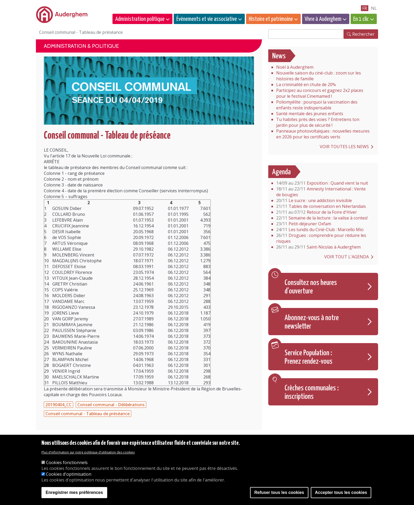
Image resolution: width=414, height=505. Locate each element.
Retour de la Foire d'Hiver (316, 212)
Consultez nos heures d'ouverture (311, 287)
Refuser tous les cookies (279, 493)
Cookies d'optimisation (68, 475)
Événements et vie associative (206, 19)
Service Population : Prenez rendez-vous (308, 357)
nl (374, 8)
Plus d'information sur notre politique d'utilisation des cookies (88, 453)
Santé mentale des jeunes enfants (309, 113)
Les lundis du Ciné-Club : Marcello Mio (320, 229)
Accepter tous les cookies (341, 493)
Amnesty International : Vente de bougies (321, 192)
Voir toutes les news (344, 146)
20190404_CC (58, 405)
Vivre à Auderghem (323, 19)
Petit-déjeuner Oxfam (303, 224)
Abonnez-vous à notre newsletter (312, 322)
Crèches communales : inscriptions (312, 392)
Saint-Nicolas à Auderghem (318, 247)
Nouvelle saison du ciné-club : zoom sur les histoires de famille (318, 76)
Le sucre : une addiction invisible (314, 200)
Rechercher (363, 34)
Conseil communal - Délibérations (111, 405)
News (279, 56)
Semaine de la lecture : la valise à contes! (322, 218)
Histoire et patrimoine (271, 19)
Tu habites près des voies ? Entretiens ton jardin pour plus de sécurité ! (317, 122)
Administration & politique (81, 46)
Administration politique (139, 19)
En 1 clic (361, 19)
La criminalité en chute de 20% (306, 84)
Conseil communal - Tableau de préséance (87, 414)
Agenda (281, 172)
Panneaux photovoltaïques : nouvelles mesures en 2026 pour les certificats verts (323, 134)
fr (364, 8)
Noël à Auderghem (294, 67)
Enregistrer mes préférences (74, 493)
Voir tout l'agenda (346, 257)
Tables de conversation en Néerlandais (321, 206)
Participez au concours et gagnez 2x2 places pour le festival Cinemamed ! (319, 93)
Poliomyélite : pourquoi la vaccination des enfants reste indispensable (316, 105)
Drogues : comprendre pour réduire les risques (321, 238)
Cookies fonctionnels (67, 463)
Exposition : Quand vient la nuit (322, 183)
